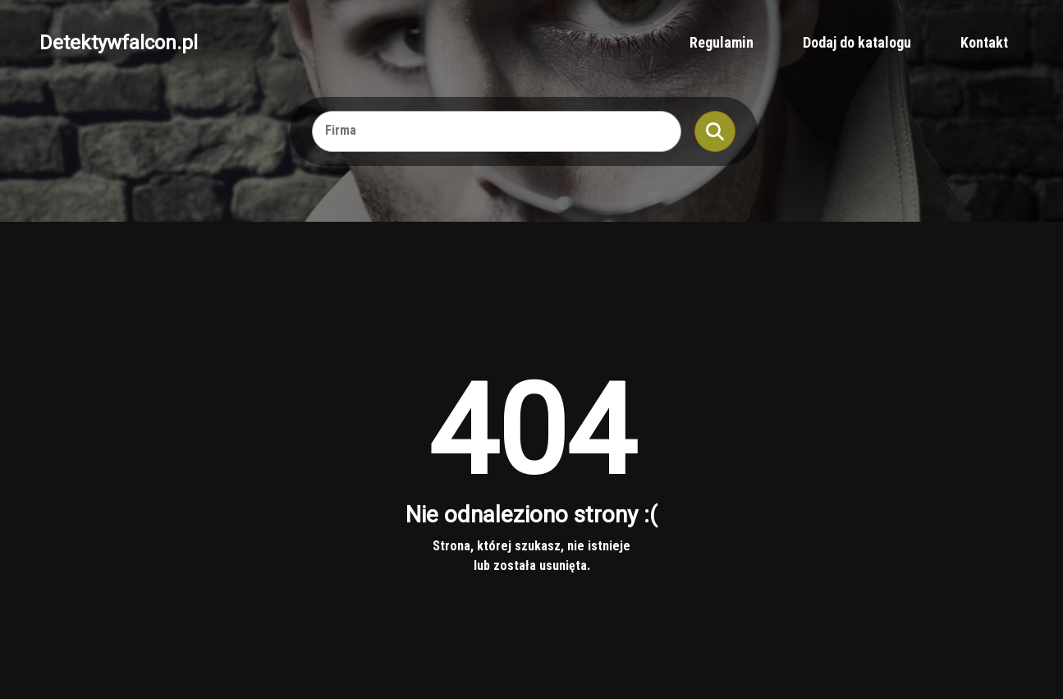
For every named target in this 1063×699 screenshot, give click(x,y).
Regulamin (722, 42)
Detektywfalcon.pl (118, 43)
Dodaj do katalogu (857, 42)
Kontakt (984, 42)
